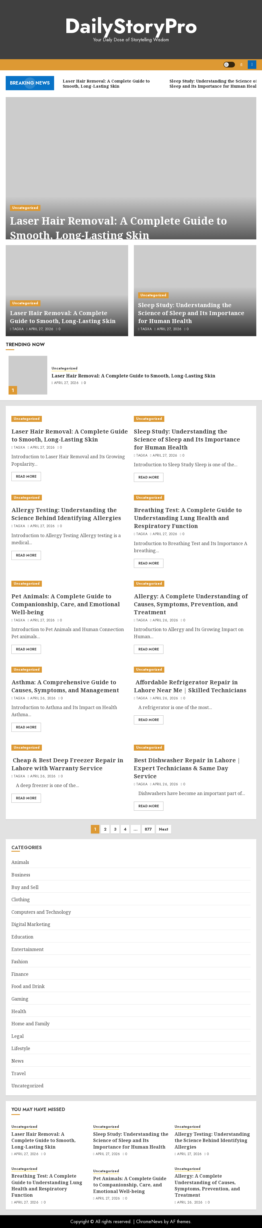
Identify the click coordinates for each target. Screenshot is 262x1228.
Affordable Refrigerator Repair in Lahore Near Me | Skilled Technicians (190, 686)
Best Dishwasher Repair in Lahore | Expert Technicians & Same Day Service (187, 768)
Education (22, 937)
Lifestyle (20, 1048)
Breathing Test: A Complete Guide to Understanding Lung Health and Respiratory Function (188, 518)
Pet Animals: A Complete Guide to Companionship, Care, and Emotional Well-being (65, 604)
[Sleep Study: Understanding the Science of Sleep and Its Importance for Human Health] (192, 418)
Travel (18, 1073)
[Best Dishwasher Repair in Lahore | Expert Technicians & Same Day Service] (192, 747)
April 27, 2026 (41, 329)
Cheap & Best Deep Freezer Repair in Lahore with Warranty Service (67, 764)
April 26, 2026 (165, 620)
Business (20, 875)
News (17, 1061)
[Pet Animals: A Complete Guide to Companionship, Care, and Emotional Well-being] (69, 583)
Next (163, 829)
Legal (17, 1036)
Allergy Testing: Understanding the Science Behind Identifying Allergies (66, 514)
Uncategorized (25, 207)
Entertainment (27, 949)
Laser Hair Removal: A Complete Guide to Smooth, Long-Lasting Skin (118, 228)
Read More (26, 476)
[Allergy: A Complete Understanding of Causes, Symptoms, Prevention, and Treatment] (192, 583)
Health (18, 1011)
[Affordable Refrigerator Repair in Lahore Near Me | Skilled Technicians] (192, 669)
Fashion (19, 961)
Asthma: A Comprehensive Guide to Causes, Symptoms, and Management (65, 686)
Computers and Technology (41, 912)
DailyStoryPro (131, 26)
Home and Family (30, 1023)
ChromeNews (149, 1221)
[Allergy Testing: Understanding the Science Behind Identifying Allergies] (69, 497)
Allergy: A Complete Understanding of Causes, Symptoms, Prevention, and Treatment (191, 604)
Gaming (19, 999)
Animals (20, 862)
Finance (19, 974)
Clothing (20, 899)
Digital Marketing (30, 924)
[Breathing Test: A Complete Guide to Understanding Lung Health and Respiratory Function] (192, 497)
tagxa (18, 329)
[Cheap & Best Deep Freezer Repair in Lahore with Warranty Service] (69, 747)
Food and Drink (28, 986)
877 (148, 829)
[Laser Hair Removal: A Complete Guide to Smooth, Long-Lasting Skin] (131, 175)
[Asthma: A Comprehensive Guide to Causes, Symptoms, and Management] (69, 669)
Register (252, 64)
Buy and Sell (24, 887)
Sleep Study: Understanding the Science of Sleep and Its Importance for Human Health (191, 313)
